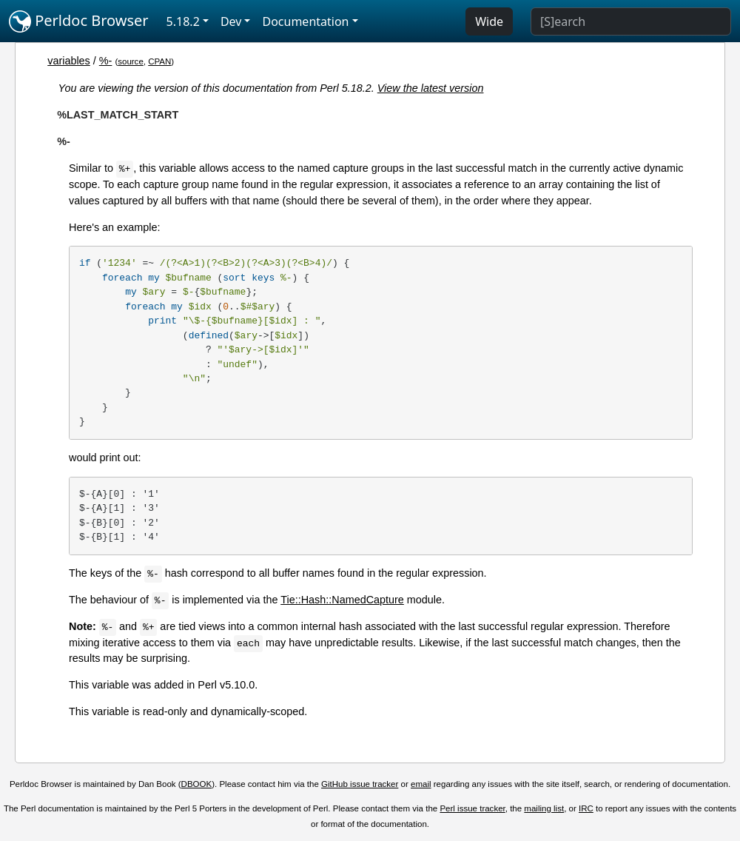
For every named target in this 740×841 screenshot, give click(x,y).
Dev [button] (231, 21)
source (131, 61)
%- (105, 61)
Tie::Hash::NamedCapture (342, 600)
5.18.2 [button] (183, 21)
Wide (489, 21)
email (421, 784)
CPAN (159, 61)
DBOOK (196, 784)
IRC (586, 808)
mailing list (544, 808)
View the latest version (430, 88)
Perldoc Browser (79, 21)
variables (68, 61)
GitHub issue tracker (359, 784)
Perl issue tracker (472, 808)
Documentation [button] (305, 21)
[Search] (631, 21)
